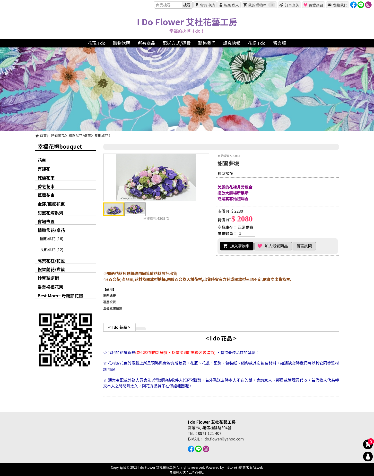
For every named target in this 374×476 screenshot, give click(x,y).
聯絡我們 (340, 5)
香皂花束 (46, 186)
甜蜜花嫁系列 (50, 213)
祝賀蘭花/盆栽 (51, 269)
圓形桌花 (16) (51, 238)
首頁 (43, 135)
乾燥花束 (46, 177)
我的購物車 (261, 5)
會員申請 (207, 5)
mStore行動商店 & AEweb (244, 467)
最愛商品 (316, 5)
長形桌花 (102, 135)
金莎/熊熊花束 (51, 204)
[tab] (119, 327)
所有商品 (58, 135)
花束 (42, 160)
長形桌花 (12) (51, 249)
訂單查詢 (292, 5)
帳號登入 (231, 5)
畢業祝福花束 (50, 287)
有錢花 (44, 169)
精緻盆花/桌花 (80, 135)
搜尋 (187, 5)
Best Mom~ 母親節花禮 (60, 296)
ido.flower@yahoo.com (223, 438)
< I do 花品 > (119, 327)
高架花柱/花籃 (51, 260)
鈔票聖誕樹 (48, 278)
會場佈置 (46, 221)
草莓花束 (46, 195)
